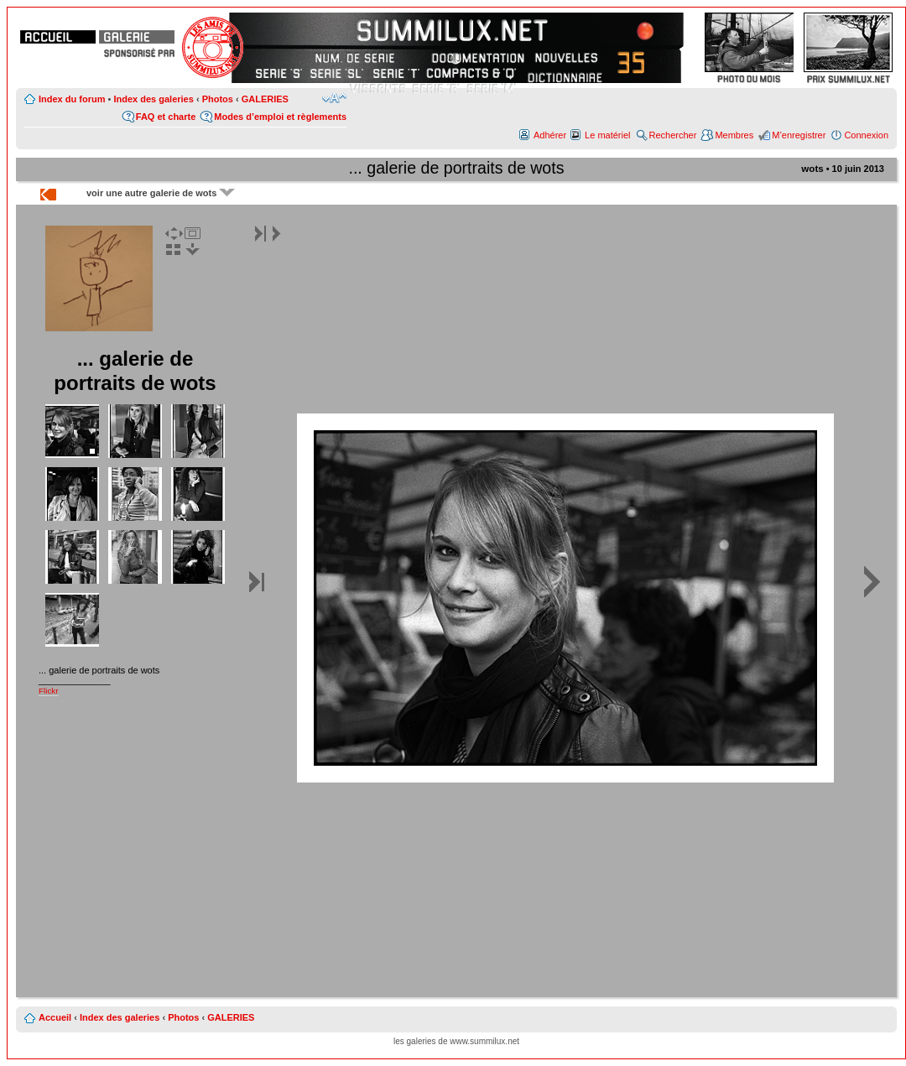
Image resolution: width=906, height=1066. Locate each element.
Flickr (49, 690)
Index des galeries (153, 99)
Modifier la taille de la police (334, 98)
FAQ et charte (166, 117)
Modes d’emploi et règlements (280, 117)
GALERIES (265, 99)
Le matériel (607, 135)
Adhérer (550, 135)
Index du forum (72, 99)
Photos (217, 99)
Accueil (55, 1017)
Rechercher (673, 135)
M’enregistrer (798, 135)
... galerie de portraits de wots (456, 168)
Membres (734, 135)
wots (812, 169)
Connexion (866, 135)
